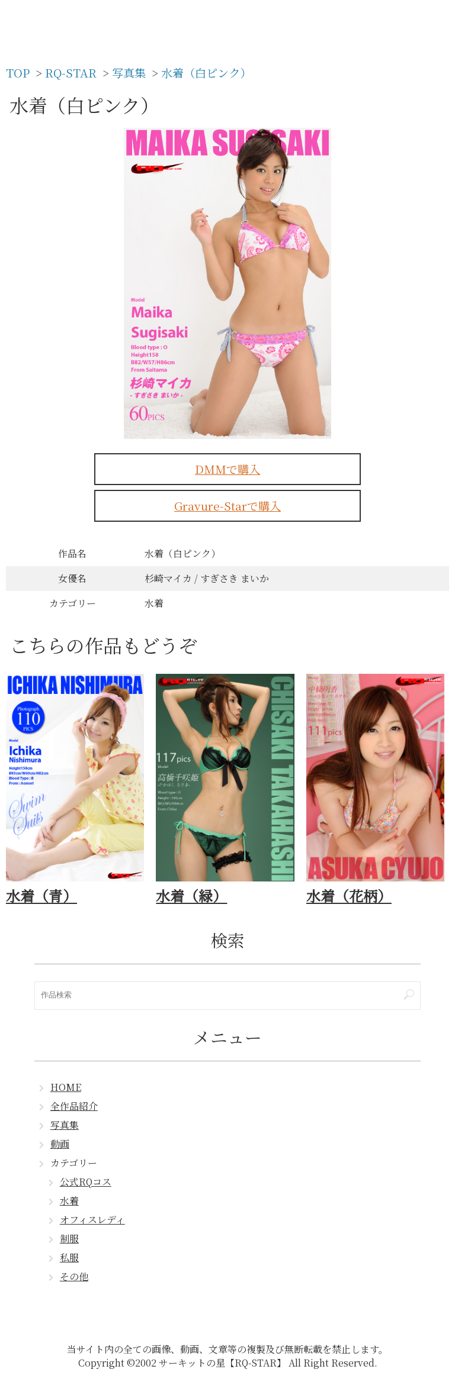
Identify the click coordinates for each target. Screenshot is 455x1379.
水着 (69, 1200)
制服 (69, 1238)
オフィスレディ (92, 1219)
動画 (59, 1144)
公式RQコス (85, 1182)
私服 (69, 1257)
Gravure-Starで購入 (227, 506)
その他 (74, 1276)
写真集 (64, 1125)
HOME (65, 1087)
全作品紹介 (74, 1106)
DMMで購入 (227, 469)
